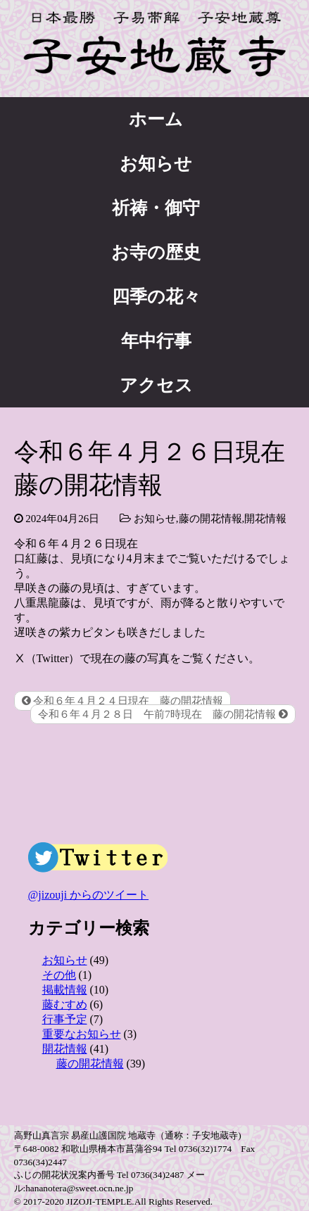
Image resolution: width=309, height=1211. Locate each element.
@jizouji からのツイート (88, 895)
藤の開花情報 (210, 518)
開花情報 (265, 518)
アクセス (156, 385)
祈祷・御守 (156, 207)
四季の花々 (156, 296)
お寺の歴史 (156, 252)
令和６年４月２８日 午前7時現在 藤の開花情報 (162, 714)
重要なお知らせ (81, 1034)
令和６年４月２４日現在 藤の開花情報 (123, 700)
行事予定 (64, 1019)
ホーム (156, 119)
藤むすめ (64, 1004)
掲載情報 (64, 990)
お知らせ (156, 163)
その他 (59, 975)
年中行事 (156, 340)
